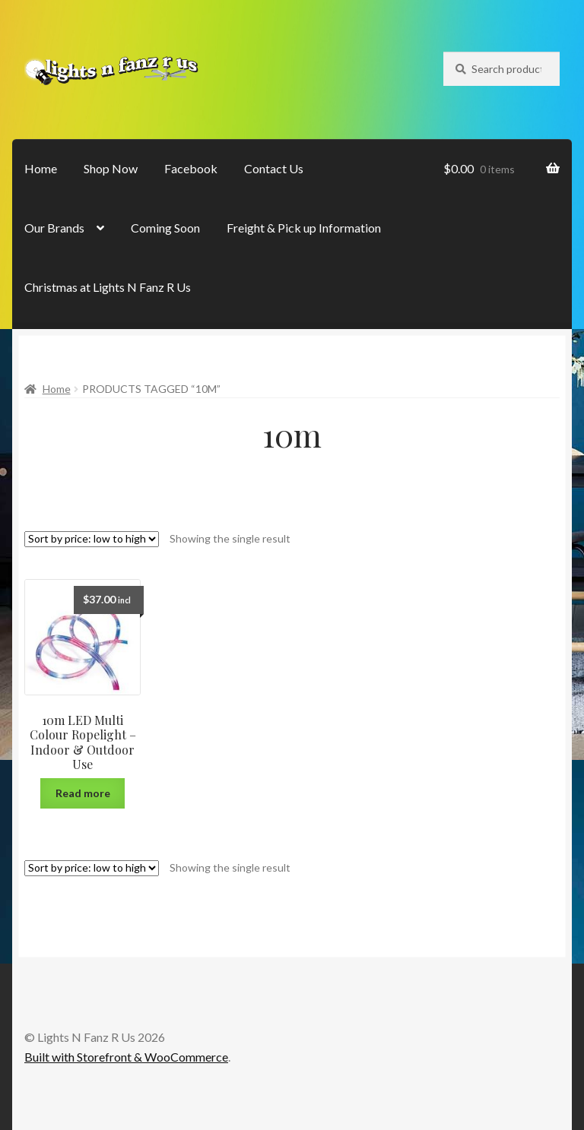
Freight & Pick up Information (304, 227)
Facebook (190, 168)
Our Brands (54, 227)
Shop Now (111, 168)
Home (40, 168)
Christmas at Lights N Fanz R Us (107, 287)
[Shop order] (91, 539)
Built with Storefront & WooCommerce (126, 1056)
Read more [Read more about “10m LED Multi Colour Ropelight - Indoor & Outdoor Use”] (83, 793)
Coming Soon (165, 227)
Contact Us (273, 168)
